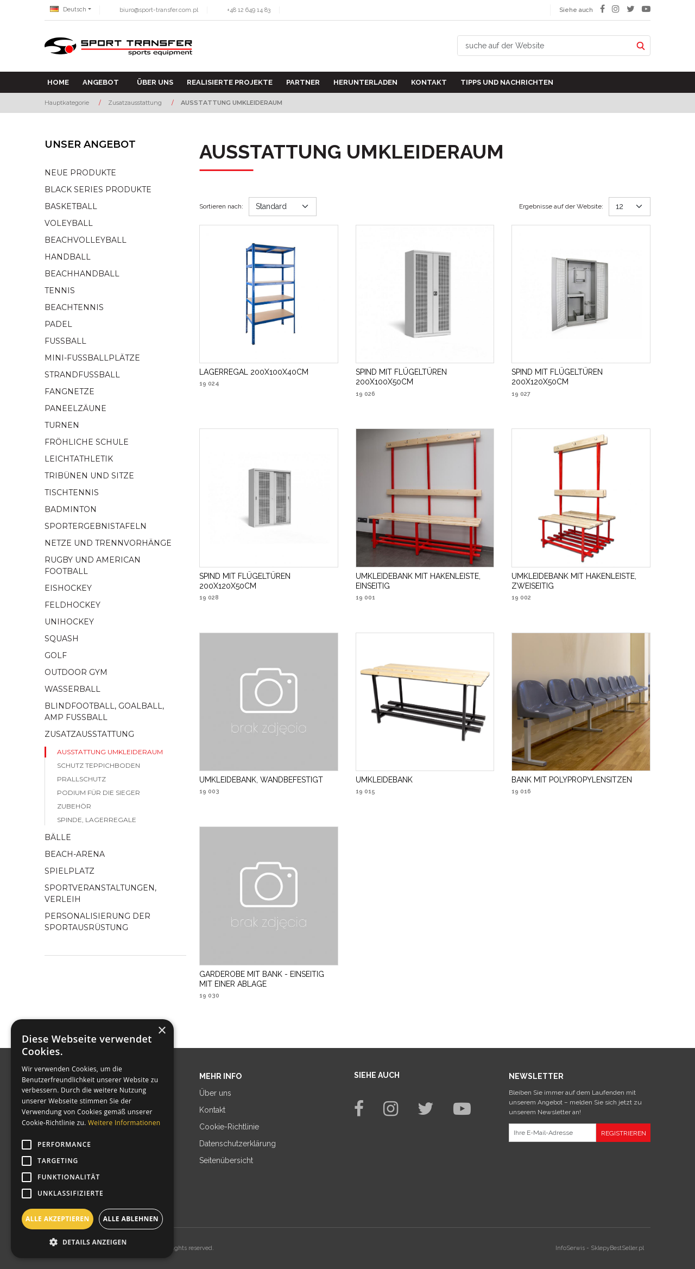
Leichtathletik (79, 459)
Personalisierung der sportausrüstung (97, 921)
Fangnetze (69, 391)
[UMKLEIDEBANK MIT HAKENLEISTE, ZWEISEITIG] (580, 581)
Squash (62, 638)
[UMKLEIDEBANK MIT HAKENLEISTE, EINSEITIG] (425, 581)
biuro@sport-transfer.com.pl (158, 10)
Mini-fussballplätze (92, 358)
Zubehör (74, 806)
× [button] (161, 1031)
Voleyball (69, 223)
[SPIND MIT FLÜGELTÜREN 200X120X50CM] (580, 377)
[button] (92, 1241)
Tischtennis (72, 492)
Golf (56, 655)
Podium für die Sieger (98, 792)
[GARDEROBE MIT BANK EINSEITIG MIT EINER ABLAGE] (268, 979)
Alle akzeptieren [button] (58, 1218)
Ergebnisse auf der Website (561, 206)
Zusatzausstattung (89, 734)
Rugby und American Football (93, 565)
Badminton (71, 509)
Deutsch (68, 9)
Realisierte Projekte (230, 82)
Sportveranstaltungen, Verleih (100, 893)
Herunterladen (365, 82)
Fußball (65, 341)
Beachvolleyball (86, 240)
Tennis (60, 290)
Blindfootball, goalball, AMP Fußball (104, 711)
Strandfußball (82, 375)
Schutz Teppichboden (98, 765)
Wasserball (72, 689)
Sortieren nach (221, 206)
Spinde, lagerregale (96, 820)
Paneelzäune (75, 408)
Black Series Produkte (98, 189)
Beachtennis (74, 307)
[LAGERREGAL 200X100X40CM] (253, 372)
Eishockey (68, 588)
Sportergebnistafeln (96, 526)
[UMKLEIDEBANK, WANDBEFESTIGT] (261, 780)
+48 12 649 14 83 (248, 10)
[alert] (92, 1138)
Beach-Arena (75, 854)
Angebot (101, 82)
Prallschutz (81, 779)
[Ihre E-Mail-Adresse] (552, 1132)
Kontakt (429, 82)
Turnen (62, 425)
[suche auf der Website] (544, 45)
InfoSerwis (570, 1248)
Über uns (155, 82)
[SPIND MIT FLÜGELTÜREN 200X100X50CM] (425, 377)
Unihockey (69, 622)
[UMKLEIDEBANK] (384, 780)
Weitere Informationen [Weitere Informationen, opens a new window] (124, 1122)
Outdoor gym (76, 672)
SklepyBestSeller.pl (617, 1248)
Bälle (58, 837)
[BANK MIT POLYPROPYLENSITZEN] (571, 780)
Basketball (71, 206)
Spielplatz (69, 871)
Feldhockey (72, 605)
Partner (303, 82)
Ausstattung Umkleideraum (110, 752)
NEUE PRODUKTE (80, 173)
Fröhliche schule (87, 442)
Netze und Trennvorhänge (108, 543)
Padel (58, 324)
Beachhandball (82, 274)
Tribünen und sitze (89, 476)
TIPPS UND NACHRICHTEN (506, 82)
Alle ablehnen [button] (131, 1218)
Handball (68, 257)
